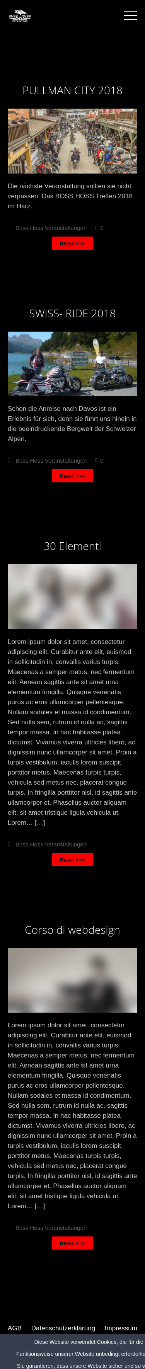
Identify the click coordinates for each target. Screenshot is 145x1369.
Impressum (121, 1328)
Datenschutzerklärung (63, 1328)
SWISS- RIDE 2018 (72, 313)
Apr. (72, 513)
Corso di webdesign (72, 929)
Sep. (72, 57)
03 (72, 67)
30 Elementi (72, 545)
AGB (15, 1328)
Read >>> (72, 243)
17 (72, 523)
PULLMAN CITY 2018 (72, 90)
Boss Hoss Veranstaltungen (51, 228)
